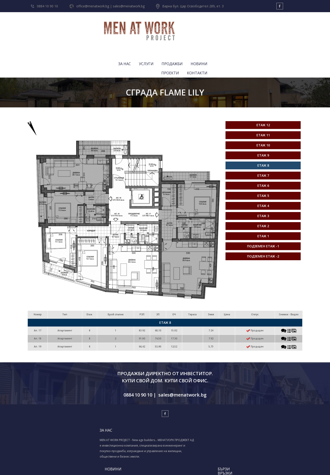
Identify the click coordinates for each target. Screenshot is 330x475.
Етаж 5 (263, 158)
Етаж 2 (263, 188)
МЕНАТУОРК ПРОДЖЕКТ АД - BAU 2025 (137, 419)
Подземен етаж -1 (263, 208)
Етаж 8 (263, 127)
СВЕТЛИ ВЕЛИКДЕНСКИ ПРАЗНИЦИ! (133, 410)
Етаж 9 (263, 117)
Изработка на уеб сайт (158, 466)
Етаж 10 (263, 107)
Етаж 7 (263, 137)
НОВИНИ (236, 26)
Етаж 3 (263, 178)
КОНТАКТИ (289, 26)
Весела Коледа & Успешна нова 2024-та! (135, 428)
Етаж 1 (263, 198)
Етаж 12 (263, 87)
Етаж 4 (263, 168)
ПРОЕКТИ (262, 26)
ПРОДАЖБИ (209, 26)
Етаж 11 (263, 97)
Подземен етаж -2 (263, 218)
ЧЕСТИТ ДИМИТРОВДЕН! (134, 403)
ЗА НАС (162, 26)
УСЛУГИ (183, 26)
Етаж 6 (263, 147)
